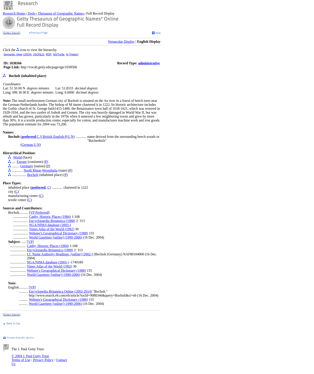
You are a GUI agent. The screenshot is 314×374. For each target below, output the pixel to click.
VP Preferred (39, 212)
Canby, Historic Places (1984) (50, 217)
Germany (26, 166)
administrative (149, 63)
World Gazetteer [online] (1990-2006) (55, 237)
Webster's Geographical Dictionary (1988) (58, 233)
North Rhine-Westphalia (41, 170)
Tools (31, 13)
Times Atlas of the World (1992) (51, 229)
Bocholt (32, 175)
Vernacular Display (121, 41)
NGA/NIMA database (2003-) (50, 225)
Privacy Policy (43, 360)
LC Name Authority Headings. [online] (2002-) (60, 254)
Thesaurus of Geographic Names (61, 13)
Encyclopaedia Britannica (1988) (52, 221)
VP (30, 242)
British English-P (55, 136)
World (17, 157)
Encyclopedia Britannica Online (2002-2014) (60, 291)
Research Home (14, 13)
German (27, 145)
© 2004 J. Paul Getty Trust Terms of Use (30, 358)
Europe (22, 162)
